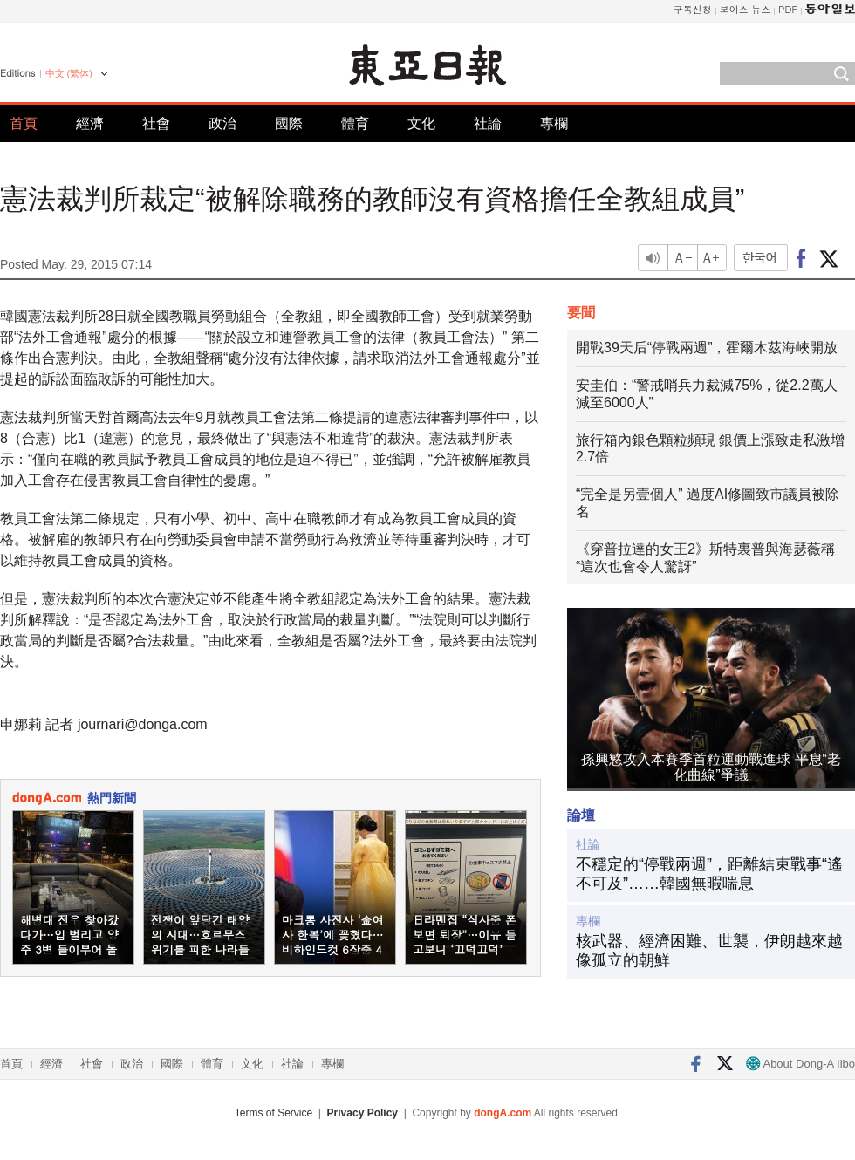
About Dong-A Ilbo (800, 1063)
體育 (355, 123)
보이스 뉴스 (745, 9)
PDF (787, 9)
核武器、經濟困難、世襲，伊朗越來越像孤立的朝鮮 (709, 950)
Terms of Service (273, 1113)
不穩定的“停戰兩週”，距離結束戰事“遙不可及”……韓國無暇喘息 (709, 874)
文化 (421, 123)
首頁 (24, 123)
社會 (156, 123)
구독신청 (693, 9)
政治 (222, 123)
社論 (488, 123)
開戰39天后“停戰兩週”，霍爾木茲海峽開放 (707, 347)
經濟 (90, 123)
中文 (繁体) (68, 73)
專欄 (554, 123)
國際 (289, 123)
